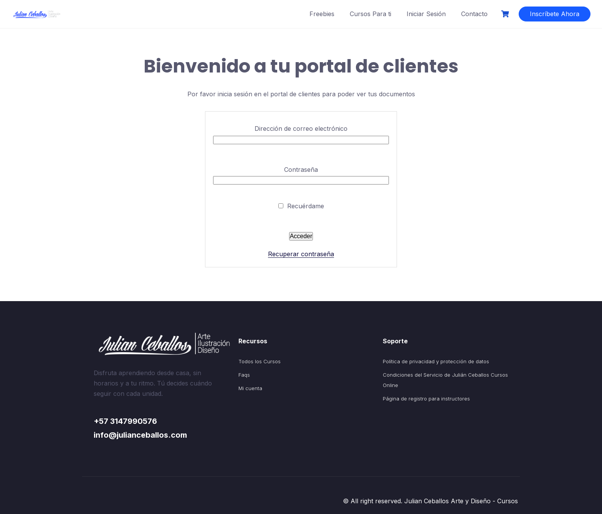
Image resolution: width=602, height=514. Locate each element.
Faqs (244, 375)
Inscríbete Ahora (554, 14)
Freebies (321, 14)
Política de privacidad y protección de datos (436, 361)
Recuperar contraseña (301, 254)
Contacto (474, 14)
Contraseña (301, 169)
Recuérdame (301, 206)
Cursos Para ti (370, 14)
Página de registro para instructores (426, 398)
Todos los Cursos (259, 361)
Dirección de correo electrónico (301, 128)
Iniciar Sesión (426, 14)
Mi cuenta (250, 388)
